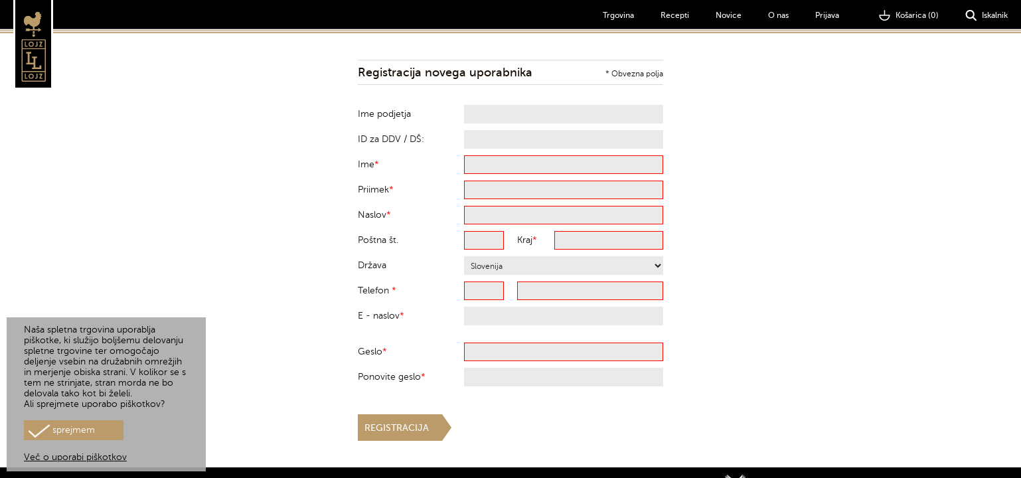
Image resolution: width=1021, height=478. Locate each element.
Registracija (396, 428)
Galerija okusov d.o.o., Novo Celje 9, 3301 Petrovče (830, 461)
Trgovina (618, 15)
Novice (729, 15)
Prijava (827, 15)
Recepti (675, 15)
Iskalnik (986, 15)
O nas (778, 15)
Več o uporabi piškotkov (75, 457)
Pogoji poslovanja (973, 461)
